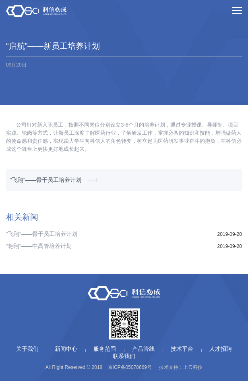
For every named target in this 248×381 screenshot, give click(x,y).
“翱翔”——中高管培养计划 (39, 246)
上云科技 (193, 367)
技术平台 (182, 349)
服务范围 (104, 349)
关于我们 (27, 349)
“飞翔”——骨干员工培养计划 (45, 180)
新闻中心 (66, 349)
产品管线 (143, 349)
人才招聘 (220, 349)
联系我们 (124, 356)
